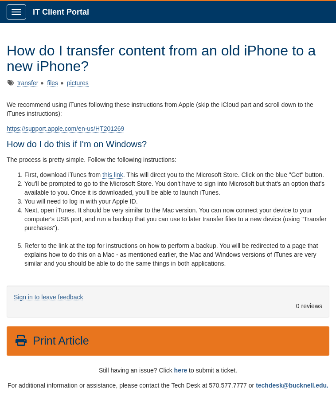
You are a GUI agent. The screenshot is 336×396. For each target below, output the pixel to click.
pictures (78, 82)
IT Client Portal (61, 12)
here (181, 370)
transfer (27, 82)
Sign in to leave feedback (48, 297)
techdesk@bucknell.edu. (292, 385)
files (52, 82)
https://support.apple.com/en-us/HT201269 (65, 128)
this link (112, 174)
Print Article (51, 340)
